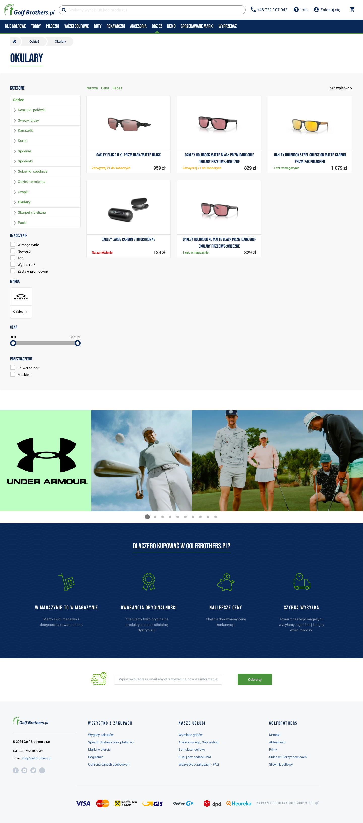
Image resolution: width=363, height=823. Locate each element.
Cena (105, 88)
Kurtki (22, 141)
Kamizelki (26, 130)
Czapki (23, 192)
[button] (147, 516)
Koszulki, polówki (32, 110)
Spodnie (24, 151)
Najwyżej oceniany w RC (285, 803)
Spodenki (25, 161)
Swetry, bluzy (28, 120)
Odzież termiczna (31, 182)
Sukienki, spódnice (32, 171)
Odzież (18, 100)
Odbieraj (254, 680)
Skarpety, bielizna (32, 212)
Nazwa (92, 88)
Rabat (117, 88)
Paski (22, 223)
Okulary (24, 202)
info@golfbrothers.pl (36, 758)
